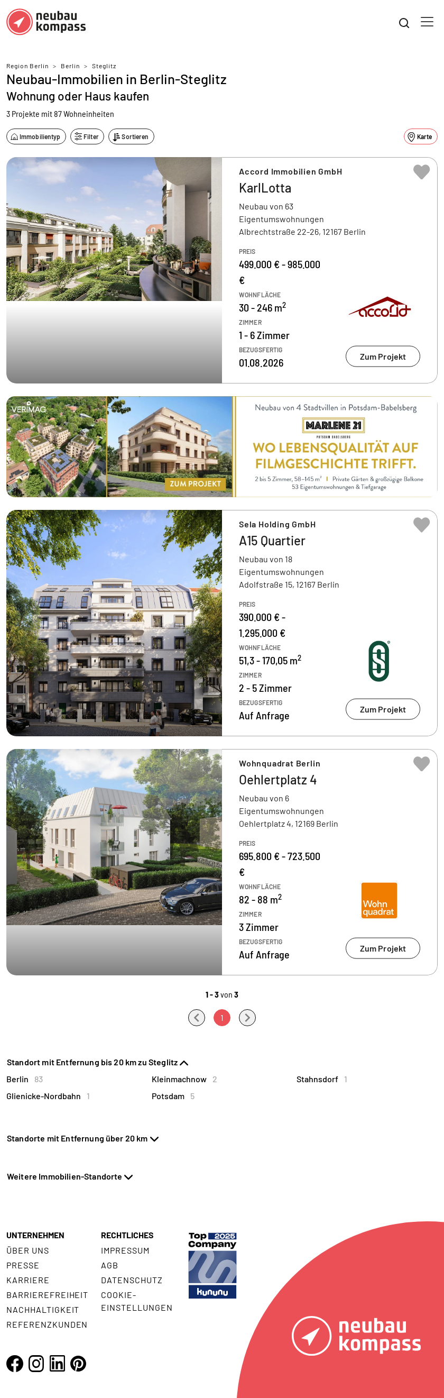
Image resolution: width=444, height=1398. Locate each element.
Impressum (125, 1250)
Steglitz (104, 65)
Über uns (27, 1250)
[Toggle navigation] (427, 21)
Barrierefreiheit (47, 1295)
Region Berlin (27, 65)
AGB (109, 1265)
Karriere (28, 1280)
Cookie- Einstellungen (136, 1301)
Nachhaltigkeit (42, 1309)
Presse (23, 1265)
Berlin (70, 65)
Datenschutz (132, 1280)
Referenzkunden (47, 1324)
